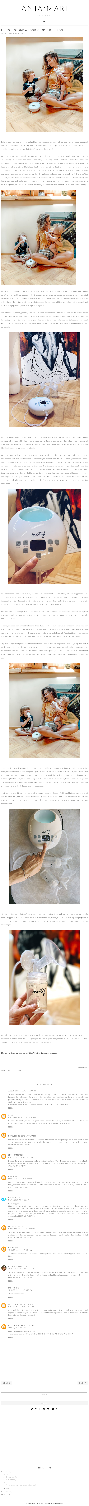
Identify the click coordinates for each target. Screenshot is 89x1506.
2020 (6, 1472)
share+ (18, 1070)
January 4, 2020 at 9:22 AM (20, 1178)
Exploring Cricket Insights (22, 1325)
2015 (6, 1494)
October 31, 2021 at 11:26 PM (21, 1269)
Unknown (13, 1176)
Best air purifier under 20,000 (57, 1123)
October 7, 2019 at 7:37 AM (24, 1091)
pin (12, 1070)
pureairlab (14, 1197)
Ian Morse (13, 1288)
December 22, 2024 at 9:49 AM (21, 1306)
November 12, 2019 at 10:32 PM (22, 1117)
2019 (6, 1474)
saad (10, 1115)
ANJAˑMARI (44, 9)
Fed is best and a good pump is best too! (21, 1485)
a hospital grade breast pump (64, 1100)
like (8, 1070)
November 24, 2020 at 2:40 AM (21, 1229)
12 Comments (82, 1068)
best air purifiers (27, 1216)
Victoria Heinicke (17, 1266)
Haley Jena (14, 1247)
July (8, 1482)
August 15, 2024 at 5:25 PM (20, 1290)
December (10, 1477)
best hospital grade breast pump (33, 1104)
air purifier (25, 1145)
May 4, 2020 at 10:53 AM (18, 1200)
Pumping (28, 1237)
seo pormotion (16, 1155)
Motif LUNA (46, 1035)
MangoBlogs (58, 1503)
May (8, 1488)
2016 (6, 1492)
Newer (6, 1383)
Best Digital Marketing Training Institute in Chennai (49, 1334)
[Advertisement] (44, 1435)
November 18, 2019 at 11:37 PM (22, 1136)
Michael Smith (16, 1226)
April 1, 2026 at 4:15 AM (18, 1328)
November (10, 1480)
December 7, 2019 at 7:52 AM (20, 1157)
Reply (10, 1108)
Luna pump (83, 633)
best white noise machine (20, 1277)
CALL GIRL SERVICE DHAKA (21, 1304)
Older (82, 1383)
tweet (3, 1070)
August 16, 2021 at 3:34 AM (20, 1250)
